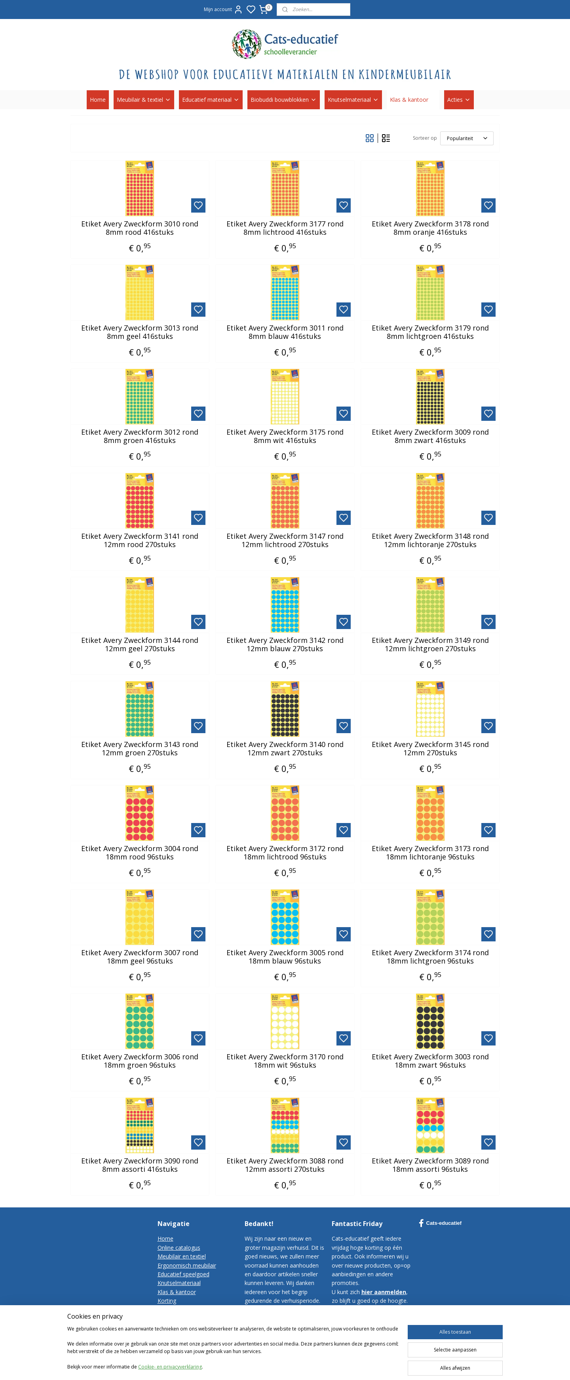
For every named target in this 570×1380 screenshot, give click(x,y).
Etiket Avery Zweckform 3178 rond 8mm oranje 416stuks (430, 228)
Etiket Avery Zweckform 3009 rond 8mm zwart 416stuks (430, 436)
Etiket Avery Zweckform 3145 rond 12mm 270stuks (430, 748)
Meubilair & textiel (144, 99)
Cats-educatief (440, 1223)
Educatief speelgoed (183, 1274)
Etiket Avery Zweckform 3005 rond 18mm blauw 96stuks (285, 957)
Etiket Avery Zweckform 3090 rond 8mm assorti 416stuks (139, 1165)
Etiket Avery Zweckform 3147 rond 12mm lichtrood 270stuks (285, 540)
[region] (232, 1348)
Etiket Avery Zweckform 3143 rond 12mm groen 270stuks (139, 748)
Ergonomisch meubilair (187, 1265)
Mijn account (223, 9)
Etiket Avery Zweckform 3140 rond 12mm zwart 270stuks (285, 748)
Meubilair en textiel (182, 1256)
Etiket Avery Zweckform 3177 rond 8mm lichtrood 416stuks (285, 228)
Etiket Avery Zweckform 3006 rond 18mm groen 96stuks (139, 1061)
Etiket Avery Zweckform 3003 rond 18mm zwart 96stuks (430, 1061)
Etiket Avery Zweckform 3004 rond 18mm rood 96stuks (139, 852)
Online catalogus (179, 1247)
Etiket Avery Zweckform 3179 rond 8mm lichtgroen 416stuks (430, 332)
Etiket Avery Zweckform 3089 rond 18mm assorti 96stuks (430, 1165)
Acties (459, 99)
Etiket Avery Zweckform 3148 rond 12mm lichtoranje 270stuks (430, 540)
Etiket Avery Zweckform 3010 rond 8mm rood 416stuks (139, 228)
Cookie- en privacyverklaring (170, 1366)
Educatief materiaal (210, 99)
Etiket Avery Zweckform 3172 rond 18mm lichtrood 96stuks (285, 852)
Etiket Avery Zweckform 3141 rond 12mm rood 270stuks (139, 540)
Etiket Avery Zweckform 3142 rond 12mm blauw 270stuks (285, 644)
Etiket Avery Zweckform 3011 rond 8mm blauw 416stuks (285, 332)
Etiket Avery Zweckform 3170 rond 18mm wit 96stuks (285, 1061)
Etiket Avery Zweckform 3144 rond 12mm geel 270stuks (139, 644)
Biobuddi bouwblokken (284, 99)
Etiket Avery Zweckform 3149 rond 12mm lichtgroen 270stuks (430, 644)
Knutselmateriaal (353, 99)
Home (98, 99)
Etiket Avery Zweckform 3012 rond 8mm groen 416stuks (139, 436)
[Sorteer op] (467, 138)
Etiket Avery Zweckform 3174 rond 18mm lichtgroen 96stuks (430, 957)
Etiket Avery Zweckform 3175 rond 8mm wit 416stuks (285, 436)
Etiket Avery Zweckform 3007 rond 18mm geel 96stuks (139, 957)
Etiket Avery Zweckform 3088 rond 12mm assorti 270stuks (285, 1165)
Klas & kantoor (413, 99)
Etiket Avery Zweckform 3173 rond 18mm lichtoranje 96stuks (430, 852)
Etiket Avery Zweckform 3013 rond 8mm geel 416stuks (139, 332)
